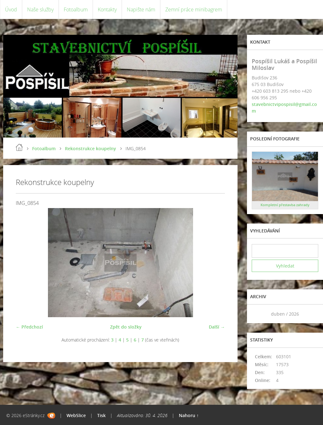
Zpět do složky (126, 327)
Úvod (11, 9)
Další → (217, 327)
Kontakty (107, 9)
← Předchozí (29, 327)
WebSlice (76, 415)
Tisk (101, 415)
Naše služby (40, 9)
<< (258, 314)
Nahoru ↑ (189, 415)
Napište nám (141, 9)
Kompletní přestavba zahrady (285, 204)
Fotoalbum (76, 9)
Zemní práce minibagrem (193, 9)
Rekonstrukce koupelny (90, 148)
